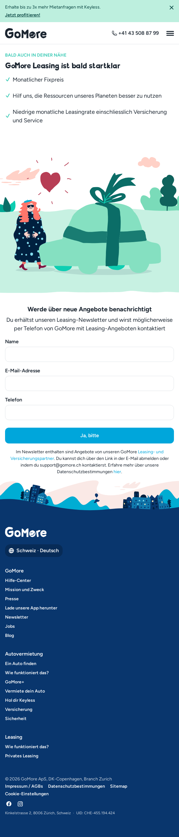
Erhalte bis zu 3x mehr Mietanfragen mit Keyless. (84, 11)
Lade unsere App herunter (31, 608)
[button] (171, 11)
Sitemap (118, 786)
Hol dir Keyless (20, 700)
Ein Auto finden (20, 663)
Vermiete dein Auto (25, 691)
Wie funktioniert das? (27, 672)
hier (117, 471)
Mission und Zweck (24, 589)
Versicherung (18, 709)
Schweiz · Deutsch (34, 550)
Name (12, 342)
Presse (12, 599)
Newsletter (16, 617)
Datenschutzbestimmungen (76, 786)
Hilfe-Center (18, 580)
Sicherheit (16, 718)
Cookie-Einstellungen (27, 794)
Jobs (10, 626)
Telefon (13, 400)
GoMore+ (14, 682)
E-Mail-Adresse (22, 371)
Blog (9, 635)
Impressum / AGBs (24, 786)
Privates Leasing (21, 756)
